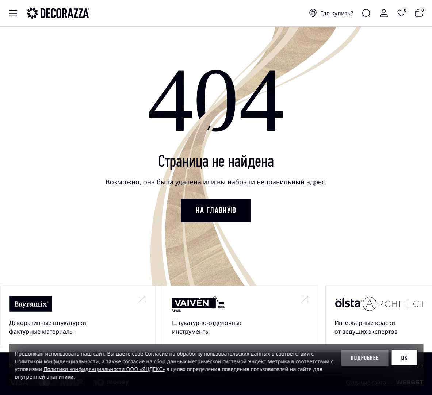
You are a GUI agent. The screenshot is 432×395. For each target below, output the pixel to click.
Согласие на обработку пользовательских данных (207, 353)
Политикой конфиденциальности (57, 361)
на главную (216, 210)
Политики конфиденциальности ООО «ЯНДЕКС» (104, 368)
